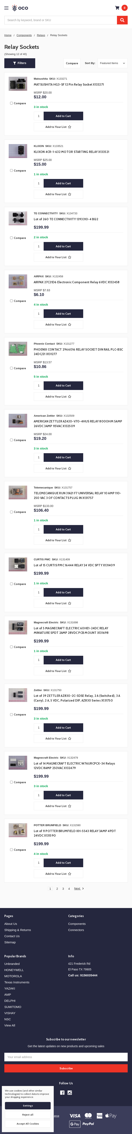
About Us (10, 923)
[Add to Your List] (58, 127)
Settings (28, 1105)
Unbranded (12, 963)
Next (79, 889)
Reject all (27, 1114)
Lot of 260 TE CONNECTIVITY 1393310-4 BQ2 (66, 219)
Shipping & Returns (17, 930)
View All (9, 1025)
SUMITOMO (12, 1007)
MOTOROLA (13, 976)
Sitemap (10, 942)
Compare (72, 63)
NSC (7, 1019)
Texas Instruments (16, 982)
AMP (7, 994)
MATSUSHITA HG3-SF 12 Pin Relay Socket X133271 (69, 84)
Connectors (76, 930)
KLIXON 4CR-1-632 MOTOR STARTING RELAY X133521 (71, 152)
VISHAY (9, 1013)
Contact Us (12, 936)
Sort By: (90, 63)
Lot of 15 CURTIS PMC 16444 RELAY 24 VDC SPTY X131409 (74, 565)
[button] (19, 63)
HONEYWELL (14, 970)
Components (77, 923)
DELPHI (9, 1000)
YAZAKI (9, 988)
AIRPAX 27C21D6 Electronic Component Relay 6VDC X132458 (77, 282)
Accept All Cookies (28, 1123)
